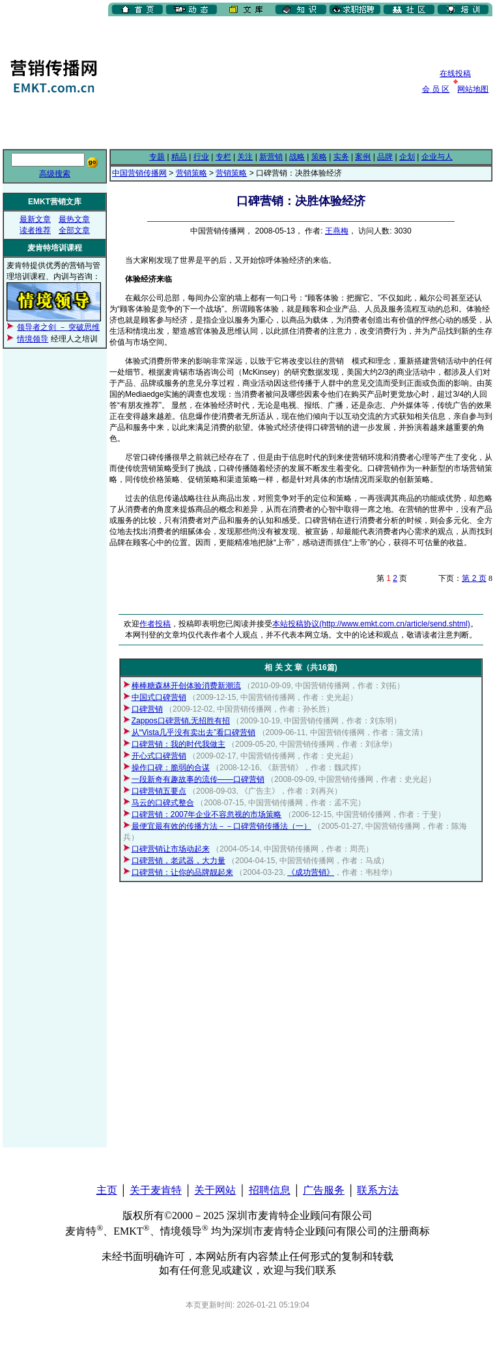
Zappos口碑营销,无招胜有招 (181, 720)
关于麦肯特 (156, 1190)
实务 (341, 156)
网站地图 (472, 89)
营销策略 (191, 173)
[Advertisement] (176, 81)
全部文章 (74, 230)
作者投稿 (155, 623)
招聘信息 (269, 1190)
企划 (407, 156)
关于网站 (215, 1190)
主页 (106, 1190)
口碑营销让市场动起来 (171, 848)
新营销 (271, 156)
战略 (297, 156)
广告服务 (324, 1190)
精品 (179, 156)
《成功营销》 (310, 872)
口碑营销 (147, 709)
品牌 (385, 156)
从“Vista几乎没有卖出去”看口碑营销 (193, 732)
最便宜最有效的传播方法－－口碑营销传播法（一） (221, 826)
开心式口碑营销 (159, 755)
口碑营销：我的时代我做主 (178, 744)
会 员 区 (436, 89)
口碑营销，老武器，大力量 (178, 860)
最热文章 (74, 219)
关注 (245, 156)
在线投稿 (455, 73)
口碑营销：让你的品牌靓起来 (182, 872)
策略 (319, 156)
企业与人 (437, 156)
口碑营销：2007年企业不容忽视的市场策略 (207, 814)
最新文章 (35, 219)
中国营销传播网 (139, 173)
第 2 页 (474, 578)
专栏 (223, 156)
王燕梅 (336, 230)
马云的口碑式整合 (163, 802)
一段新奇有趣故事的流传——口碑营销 (198, 779)
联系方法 (378, 1190)
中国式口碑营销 (159, 697)
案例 (363, 156)
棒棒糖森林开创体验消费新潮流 (186, 685)
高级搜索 (54, 173)
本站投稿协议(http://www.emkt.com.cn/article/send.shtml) (371, 623)
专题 (157, 156)
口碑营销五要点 (159, 791)
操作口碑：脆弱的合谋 (171, 767)
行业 (201, 156)
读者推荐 (35, 230)
